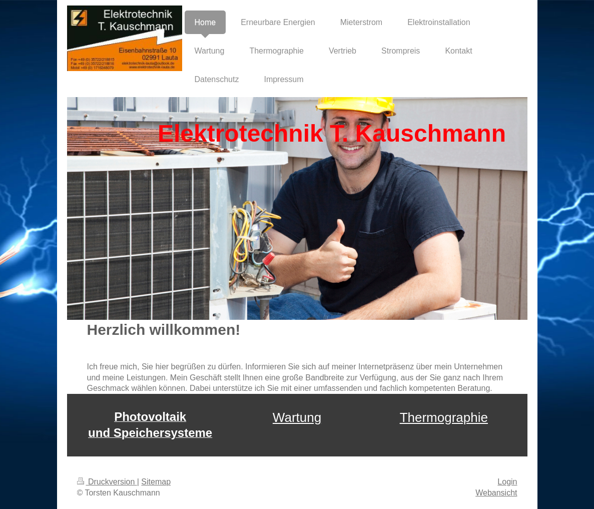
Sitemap (156, 481)
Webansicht (496, 492)
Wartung (297, 417)
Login (507, 481)
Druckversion (107, 481)
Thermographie (444, 417)
